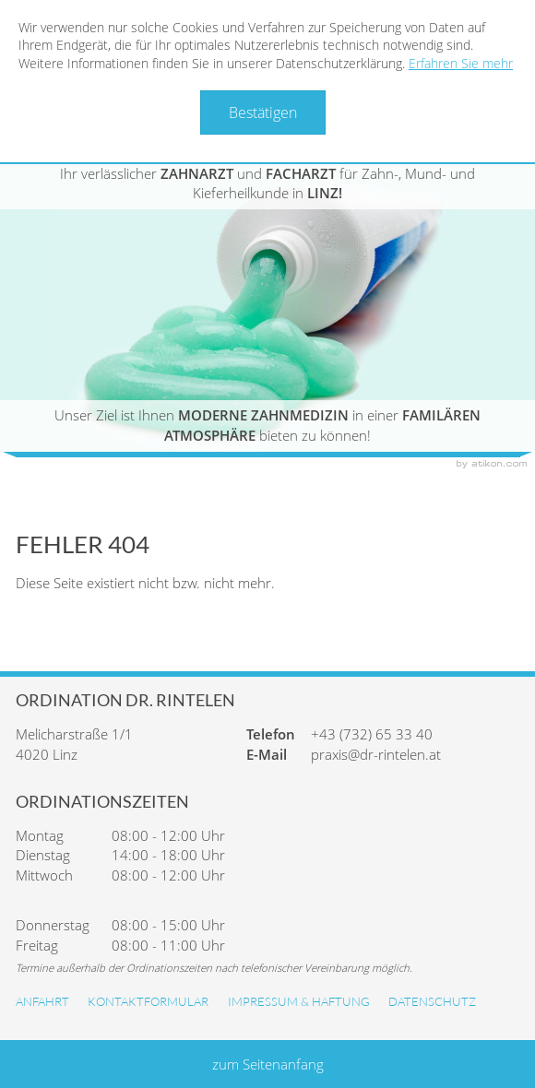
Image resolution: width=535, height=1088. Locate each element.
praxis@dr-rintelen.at (376, 754)
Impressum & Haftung (299, 1001)
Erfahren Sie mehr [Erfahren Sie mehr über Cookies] (461, 63)
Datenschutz (432, 1001)
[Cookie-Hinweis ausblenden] (263, 112)
